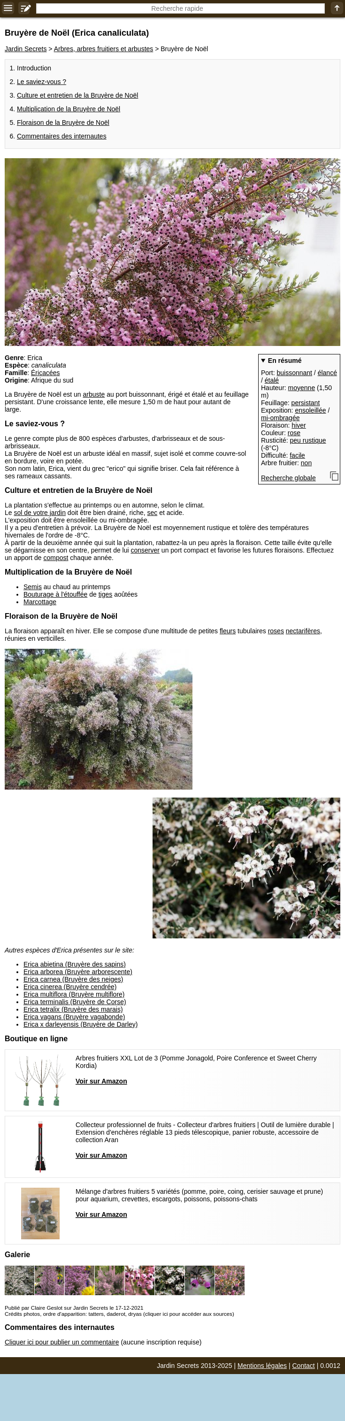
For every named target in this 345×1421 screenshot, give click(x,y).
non (306, 463)
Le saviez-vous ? (41, 81)
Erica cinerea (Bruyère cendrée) (69, 987)
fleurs (228, 631)
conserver (145, 550)
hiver (298, 425)
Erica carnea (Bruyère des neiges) (73, 979)
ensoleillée (310, 410)
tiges (106, 594)
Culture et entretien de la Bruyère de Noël (77, 95)
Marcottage (39, 602)
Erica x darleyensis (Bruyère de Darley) (80, 1024)
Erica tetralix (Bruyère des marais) (73, 1009)
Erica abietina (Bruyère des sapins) (74, 964)
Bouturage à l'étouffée (55, 594)
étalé (272, 380)
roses (276, 631)
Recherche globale (288, 478)
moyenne (301, 388)
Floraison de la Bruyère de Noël (63, 122)
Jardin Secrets (25, 49)
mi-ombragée (280, 418)
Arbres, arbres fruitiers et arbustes (103, 49)
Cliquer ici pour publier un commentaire (62, 1342)
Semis (32, 587)
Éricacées (45, 372)
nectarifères (303, 631)
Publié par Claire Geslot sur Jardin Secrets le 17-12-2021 (74, 1308)
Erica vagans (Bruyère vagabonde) (74, 1017)
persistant (305, 403)
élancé (327, 372)
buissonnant (294, 372)
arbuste (94, 394)
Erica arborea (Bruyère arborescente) (77, 971)
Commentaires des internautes (62, 136)
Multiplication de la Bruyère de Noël (68, 109)
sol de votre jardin (40, 512)
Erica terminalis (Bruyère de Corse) (74, 1002)
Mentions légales (262, 1365)
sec (152, 512)
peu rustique (308, 440)
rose (294, 433)
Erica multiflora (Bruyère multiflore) (74, 994)
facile (297, 455)
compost (56, 557)
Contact (303, 1365)
